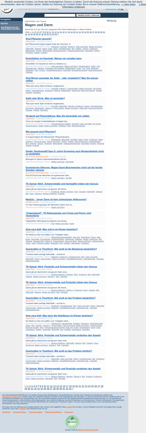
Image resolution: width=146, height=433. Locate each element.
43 (56, 34)
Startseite (4, 23)
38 (42, 34)
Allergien (40, 68)
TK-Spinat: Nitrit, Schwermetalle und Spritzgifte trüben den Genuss (62, 184)
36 (37, 34)
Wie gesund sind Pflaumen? (41, 131)
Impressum (69, 412)
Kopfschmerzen (31, 126)
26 (90, 32)
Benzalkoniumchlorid (79, 70)
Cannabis (82, 192)
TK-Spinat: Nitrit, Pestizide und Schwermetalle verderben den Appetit (63, 335)
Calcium (85, 49)
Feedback (22, 408)
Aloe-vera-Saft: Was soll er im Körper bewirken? (52, 229)
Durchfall (63, 47)
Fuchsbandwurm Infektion (61, 124)
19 (72, 32)
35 (34, 34)
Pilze (69, 126)
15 (61, 32)
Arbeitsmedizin (84, 66)
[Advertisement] (117, 65)
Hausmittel (89, 51)
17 (66, 32)
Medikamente (70, 68)
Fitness (38, 51)
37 (40, 34)
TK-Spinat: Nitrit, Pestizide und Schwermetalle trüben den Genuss (61, 266)
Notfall (93, 66)
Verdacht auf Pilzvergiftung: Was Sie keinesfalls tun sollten (58, 116)
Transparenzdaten (35, 412)
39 (45, 34)
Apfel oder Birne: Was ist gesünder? (45, 98)
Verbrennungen (98, 241)
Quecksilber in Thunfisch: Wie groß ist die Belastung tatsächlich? (61, 249)
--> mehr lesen (128, 4)
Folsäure (61, 194)
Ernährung (94, 49)
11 (50, 32)
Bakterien (95, 68)
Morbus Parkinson (50, 194)
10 (47, 32)
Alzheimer (55, 47)
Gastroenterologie (95, 70)
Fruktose (44, 53)
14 (58, 32)
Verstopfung (85, 237)
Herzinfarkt (69, 162)
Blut (73, 49)
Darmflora (37, 93)
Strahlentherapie (57, 239)
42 (53, 34)
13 (55, 32)
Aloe (61, 243)
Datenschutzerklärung (53, 412)
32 (26, 34)
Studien (79, 49)
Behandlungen (31, 68)
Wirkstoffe (67, 70)
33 (29, 34)
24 (85, 32)
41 (50, 34)
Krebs (28, 239)
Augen (78, 68)
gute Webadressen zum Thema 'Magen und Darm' (10, 28)
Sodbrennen (69, 239)
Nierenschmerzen (78, 126)
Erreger (97, 51)
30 (101, 32)
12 (53, 32)
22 (80, 32)
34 (32, 34)
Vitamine (38, 49)
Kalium (44, 49)
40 (48, 34)
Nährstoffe (30, 49)
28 (96, 32)
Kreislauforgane (65, 49)
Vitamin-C (71, 47)
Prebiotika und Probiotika (54, 68)
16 (63, 32)
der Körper (97, 89)
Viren (36, 70)
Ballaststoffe (30, 51)
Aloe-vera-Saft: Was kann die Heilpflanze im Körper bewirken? (59, 315)
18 (69, 32)
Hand (88, 68)
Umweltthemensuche (54, 70)
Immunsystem (72, 89)
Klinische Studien (43, 243)
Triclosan (29, 72)
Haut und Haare (82, 47)
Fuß (83, 68)
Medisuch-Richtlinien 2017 (88, 430)
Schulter (68, 178)
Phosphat (29, 53)
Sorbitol (37, 53)
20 (74, 32)
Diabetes (78, 239)
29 (99, 32)
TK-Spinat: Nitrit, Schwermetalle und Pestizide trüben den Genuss (61, 282)
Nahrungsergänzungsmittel (61, 237)
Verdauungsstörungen (75, 51)
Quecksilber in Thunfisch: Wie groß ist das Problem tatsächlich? (61, 298)
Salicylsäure (75, 243)
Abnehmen (94, 239)
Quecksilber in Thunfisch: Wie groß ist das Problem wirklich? (59, 351)
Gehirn (37, 259)
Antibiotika (30, 70)
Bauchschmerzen (59, 51)
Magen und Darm (95, 47)
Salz (76, 192)
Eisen (50, 49)
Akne (99, 237)
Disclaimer (6, 412)
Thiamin (99, 91)
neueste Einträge (19, 412)
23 (82, 32)
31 (104, 32)
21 (77, 32)
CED (98, 66)
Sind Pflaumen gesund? (39, 39)
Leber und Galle (86, 124)
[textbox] (59, 15)
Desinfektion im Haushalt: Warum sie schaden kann (54, 58)
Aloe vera (76, 237)
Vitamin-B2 (76, 91)
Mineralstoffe (47, 51)
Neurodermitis (38, 241)
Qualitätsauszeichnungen (12, 397)
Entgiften (66, 243)
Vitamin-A (38, 194)
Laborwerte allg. (89, 259)
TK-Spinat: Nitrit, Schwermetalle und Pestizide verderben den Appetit (63, 368)
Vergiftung (62, 126)
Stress (93, 237)
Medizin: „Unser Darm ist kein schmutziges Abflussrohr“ (56, 199)
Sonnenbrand (45, 239)
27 (93, 32)
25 (88, 32)
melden (69, 407)
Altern (55, 49)
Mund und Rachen (88, 91)
